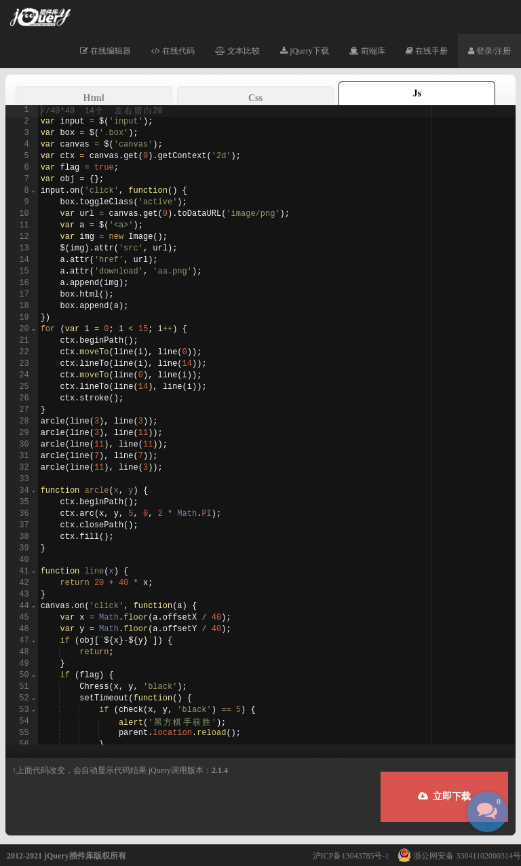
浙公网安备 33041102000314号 (456, 856)
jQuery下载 (304, 51)
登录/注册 (489, 51)
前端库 (367, 51)
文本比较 (237, 51)
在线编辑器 (105, 51)
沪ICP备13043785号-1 (351, 856)
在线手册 (427, 51)
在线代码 (173, 51)
